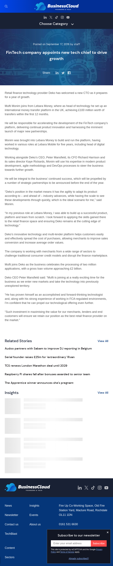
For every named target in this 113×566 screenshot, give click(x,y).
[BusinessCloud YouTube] (68, 17)
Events (33, 515)
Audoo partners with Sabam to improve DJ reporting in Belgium (48, 348)
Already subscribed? (79, 558)
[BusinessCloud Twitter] (50, 17)
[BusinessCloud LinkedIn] (45, 17)
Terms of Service (67, 552)
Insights (34, 505)
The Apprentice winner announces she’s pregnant (39, 383)
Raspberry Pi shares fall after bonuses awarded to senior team (47, 374)
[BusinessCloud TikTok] (56, 17)
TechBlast (11, 533)
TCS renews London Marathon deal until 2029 (36, 365)
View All (103, 341)
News (8, 505)
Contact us (11, 524)
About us (35, 524)
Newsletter (11, 515)
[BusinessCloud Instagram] (62, 17)
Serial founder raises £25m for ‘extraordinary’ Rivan (40, 357)
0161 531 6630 (68, 524)
